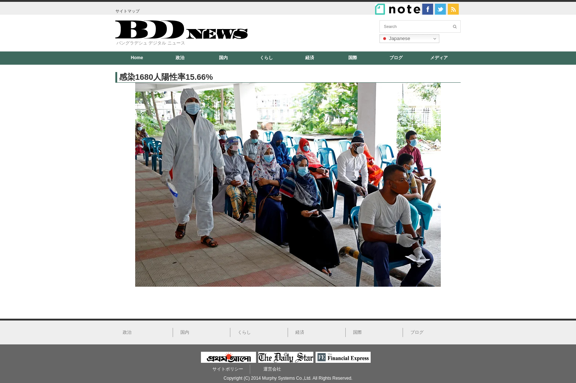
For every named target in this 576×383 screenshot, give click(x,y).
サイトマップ (127, 11)
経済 (309, 57)
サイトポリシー (227, 369)
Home (137, 57)
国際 (352, 57)
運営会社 (272, 369)
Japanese (396, 39)
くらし (266, 57)
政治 (180, 57)
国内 (223, 57)
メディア (439, 57)
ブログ (396, 57)
